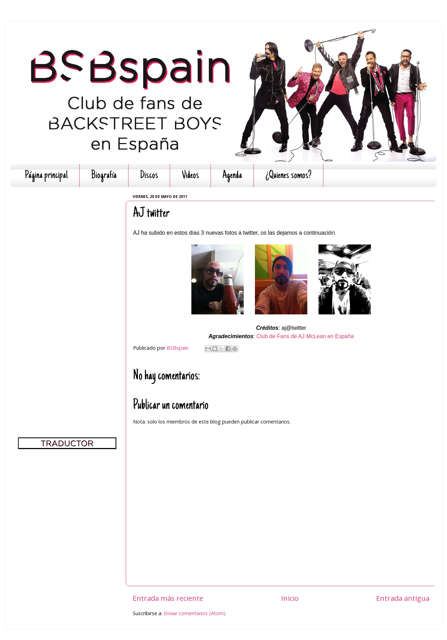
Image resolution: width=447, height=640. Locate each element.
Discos (149, 176)
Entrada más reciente (168, 598)
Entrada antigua (403, 598)
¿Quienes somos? (288, 176)
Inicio (290, 598)
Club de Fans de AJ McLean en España (305, 336)
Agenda (232, 176)
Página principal (46, 176)
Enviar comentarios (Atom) (195, 613)
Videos (190, 176)
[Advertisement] (67, 297)
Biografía (104, 176)
